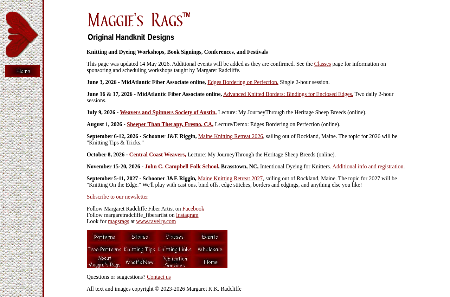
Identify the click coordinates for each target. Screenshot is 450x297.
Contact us (159, 277)
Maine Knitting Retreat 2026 (230, 136)
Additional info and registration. (368, 166)
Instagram (187, 215)
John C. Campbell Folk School (181, 166)
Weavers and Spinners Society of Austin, (168, 112)
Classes (322, 64)
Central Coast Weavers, (157, 154)
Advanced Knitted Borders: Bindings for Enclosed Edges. (288, 94)
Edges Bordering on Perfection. (242, 82)
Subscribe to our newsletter (117, 197)
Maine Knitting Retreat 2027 (230, 178)
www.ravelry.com (156, 221)
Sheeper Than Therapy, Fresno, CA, (170, 124)
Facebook (193, 209)
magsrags (118, 221)
